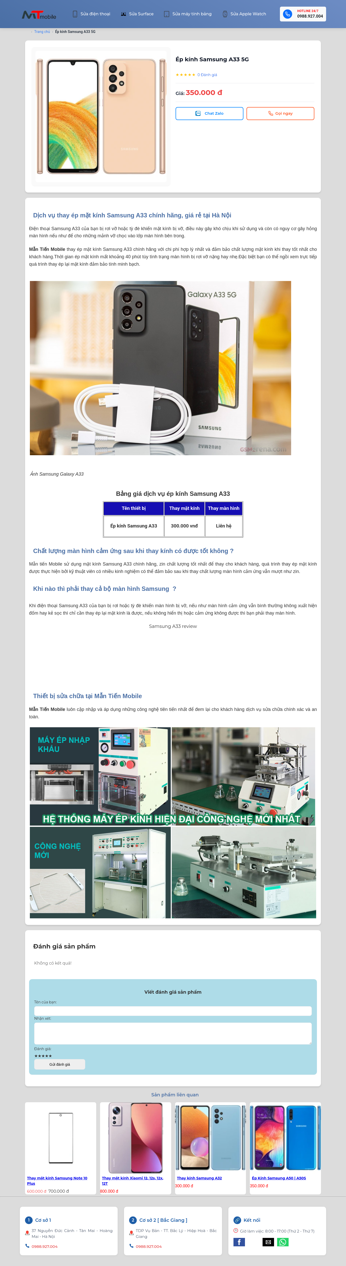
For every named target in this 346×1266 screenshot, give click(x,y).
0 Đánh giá (207, 75)
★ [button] (36, 1059)
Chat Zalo (209, 113)
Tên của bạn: (45, 1002)
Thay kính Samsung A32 (199, 1181)
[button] (239, 1245)
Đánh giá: (42, 1052)
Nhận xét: (42, 1018)
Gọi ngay (280, 113)
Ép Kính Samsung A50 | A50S (279, 1181)
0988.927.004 (310, 16)
